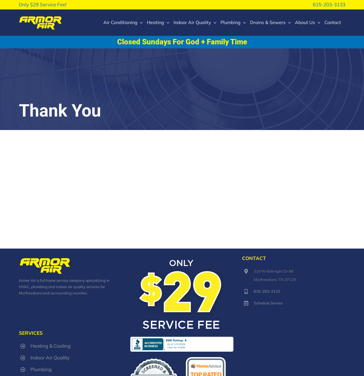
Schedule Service (268, 303)
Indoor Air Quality (50, 358)
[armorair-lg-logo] (40, 18)
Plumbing (41, 369)
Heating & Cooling (50, 346)
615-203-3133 (329, 4)
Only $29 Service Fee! (42, 4)
